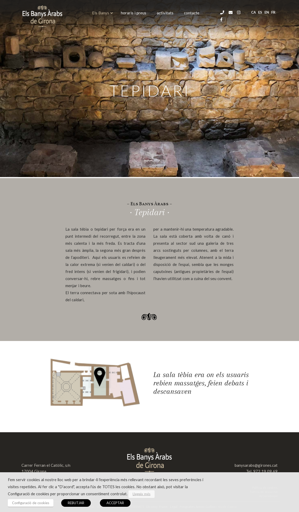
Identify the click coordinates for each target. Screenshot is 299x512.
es (260, 12)
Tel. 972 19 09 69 (262, 471)
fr (273, 12)
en (266, 12)
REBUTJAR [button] (76, 503)
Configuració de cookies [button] (30, 503)
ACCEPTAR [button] (115, 503)
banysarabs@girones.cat (256, 465)
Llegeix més (141, 494)
